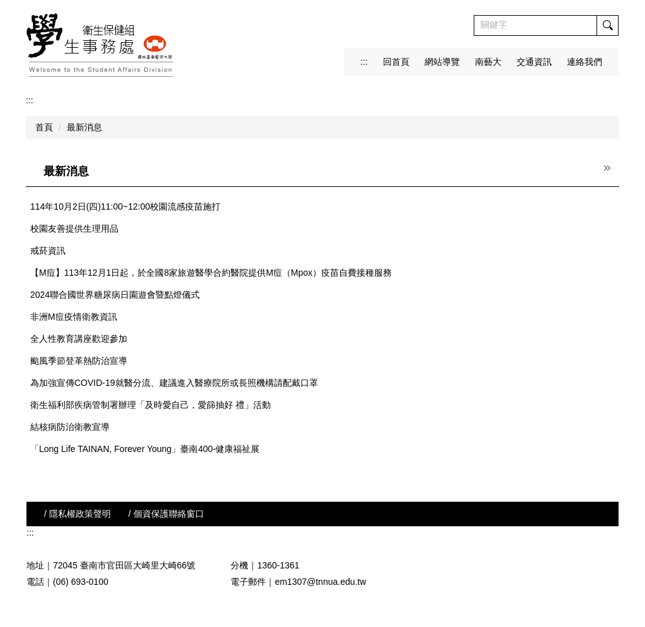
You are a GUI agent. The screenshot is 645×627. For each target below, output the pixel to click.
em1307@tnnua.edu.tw (320, 582)
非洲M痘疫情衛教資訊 (73, 317)
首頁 (44, 127)
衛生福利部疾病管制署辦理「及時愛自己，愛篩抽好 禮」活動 (150, 405)
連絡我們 (584, 62)
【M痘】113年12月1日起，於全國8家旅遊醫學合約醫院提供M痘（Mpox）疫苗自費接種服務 (211, 273)
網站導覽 (442, 62)
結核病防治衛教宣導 (70, 427)
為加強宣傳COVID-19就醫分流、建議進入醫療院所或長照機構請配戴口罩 (174, 383)
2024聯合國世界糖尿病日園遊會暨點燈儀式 (115, 295)
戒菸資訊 (48, 251)
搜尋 (607, 25)
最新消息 (84, 127)
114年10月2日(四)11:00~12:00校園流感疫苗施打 (125, 206)
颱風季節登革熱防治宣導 (78, 361)
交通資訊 (534, 62)
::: (364, 62)
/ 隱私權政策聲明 (77, 514)
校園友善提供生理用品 (74, 228)
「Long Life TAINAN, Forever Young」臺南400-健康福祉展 (145, 449)
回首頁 (396, 62)
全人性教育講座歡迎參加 (78, 339)
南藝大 (488, 62)
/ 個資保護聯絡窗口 (166, 514)
